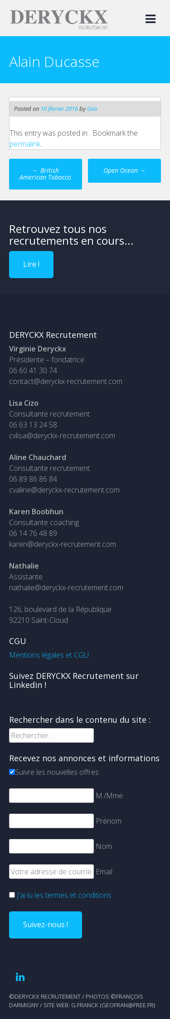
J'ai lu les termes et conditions (64, 895)
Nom (104, 846)
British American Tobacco (45, 173)
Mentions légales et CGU (49, 655)
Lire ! (31, 264)
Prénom (108, 821)
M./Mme (109, 796)
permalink (25, 144)
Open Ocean (124, 170)
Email (104, 872)
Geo (92, 108)
